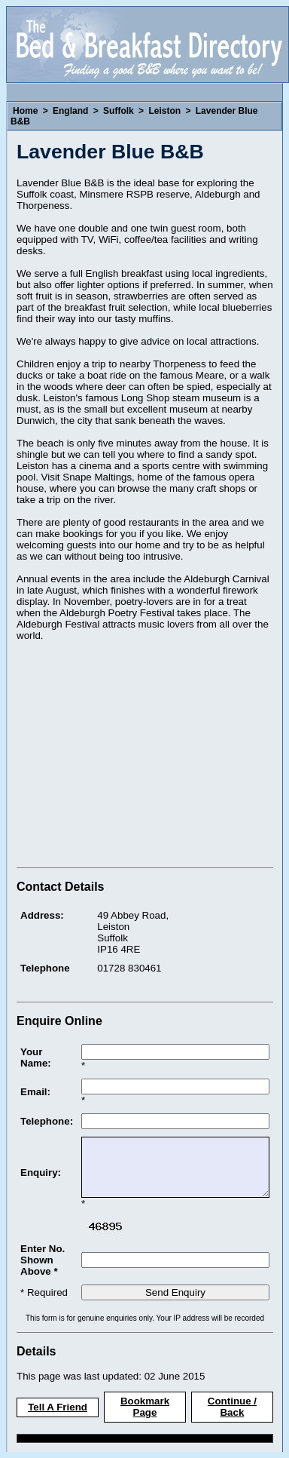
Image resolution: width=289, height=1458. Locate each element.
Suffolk (118, 111)
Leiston (164, 111)
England (70, 111)
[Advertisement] (143, 756)
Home (25, 111)
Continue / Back (232, 1406)
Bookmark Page (144, 1406)
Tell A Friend (57, 1407)
